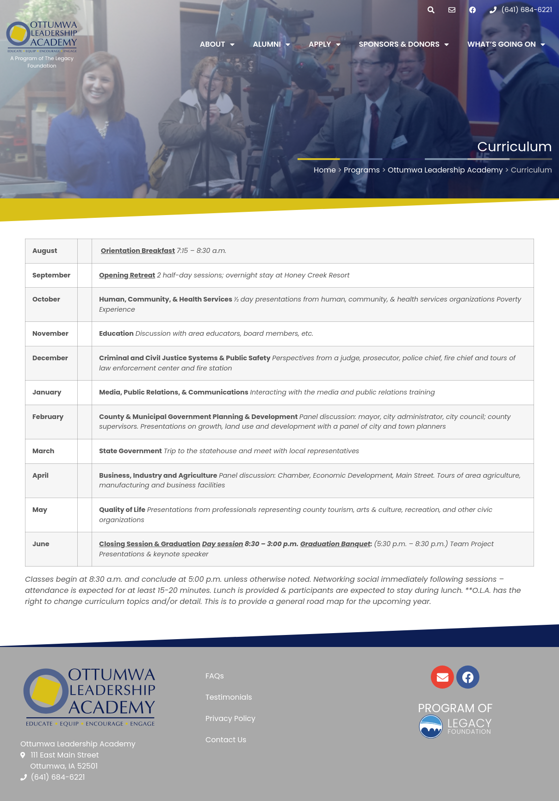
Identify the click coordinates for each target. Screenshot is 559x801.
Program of (455, 708)
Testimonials (228, 697)
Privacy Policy (230, 718)
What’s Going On (506, 44)
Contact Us (225, 739)
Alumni (272, 44)
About (217, 44)
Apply (324, 44)
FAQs (214, 676)
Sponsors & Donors (404, 44)
